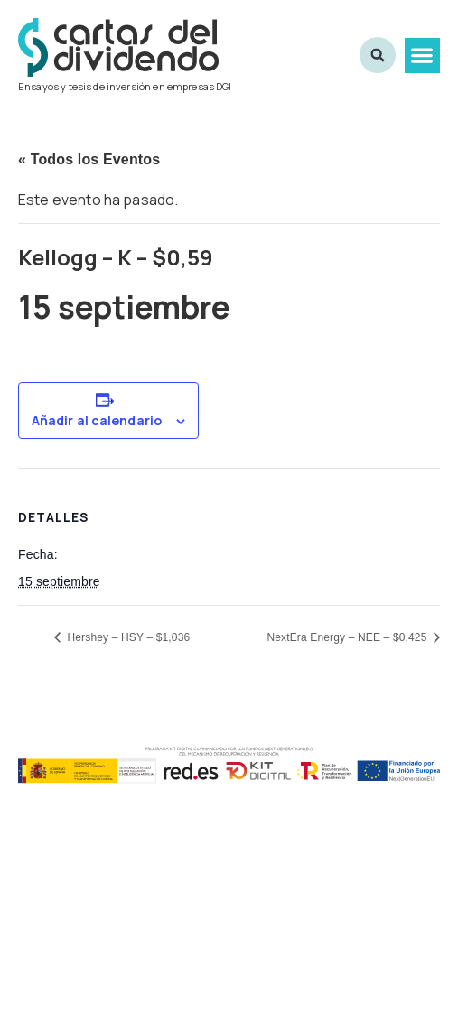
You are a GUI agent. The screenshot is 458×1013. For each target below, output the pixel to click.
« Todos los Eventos (89, 159)
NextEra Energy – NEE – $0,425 (348, 637)
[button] (422, 55)
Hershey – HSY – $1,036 (127, 637)
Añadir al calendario (97, 421)
